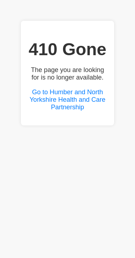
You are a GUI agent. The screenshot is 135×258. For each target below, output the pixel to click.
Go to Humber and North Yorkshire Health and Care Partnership (67, 100)
